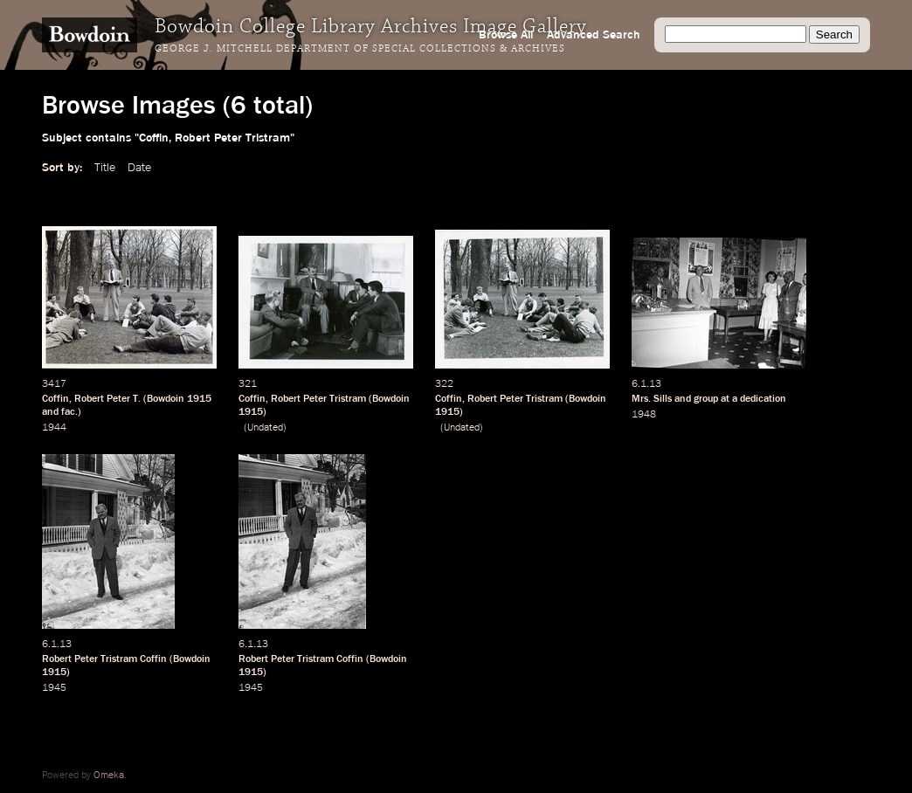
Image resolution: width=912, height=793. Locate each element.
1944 (54, 428)
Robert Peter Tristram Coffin (104, 659)
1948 (644, 415)
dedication (763, 399)
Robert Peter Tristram (318, 399)
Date (139, 168)
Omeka (108, 775)
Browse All (506, 35)
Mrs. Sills (652, 399)
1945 (54, 688)
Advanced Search (593, 35)
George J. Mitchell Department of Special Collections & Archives (360, 49)
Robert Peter (102, 399)
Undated (265, 428)
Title (104, 168)
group (706, 399)
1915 (199, 399)
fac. (69, 412)
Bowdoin (165, 399)
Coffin (55, 399)
